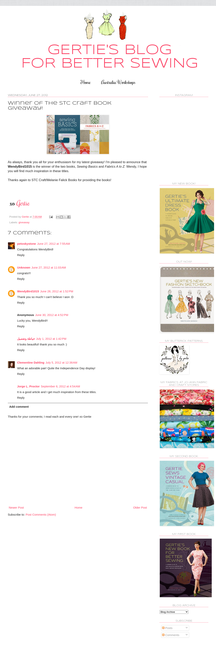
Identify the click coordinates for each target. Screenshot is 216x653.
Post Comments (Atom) (41, 514)
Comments (170, 635)
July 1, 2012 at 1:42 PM (51, 338)
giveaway (23, 222)
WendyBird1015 (28, 291)
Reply (21, 255)
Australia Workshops (118, 82)
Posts (167, 628)
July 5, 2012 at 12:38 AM (61, 362)
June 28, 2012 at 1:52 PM (56, 291)
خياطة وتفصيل (26, 338)
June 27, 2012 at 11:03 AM (49, 267)
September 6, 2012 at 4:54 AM (60, 386)
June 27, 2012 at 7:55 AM (53, 243)
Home (85, 82)
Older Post (140, 507)
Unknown (23, 267)
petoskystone (26, 243)
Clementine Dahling (30, 362)
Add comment (19, 406)
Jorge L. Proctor (28, 386)
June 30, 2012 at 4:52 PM (51, 315)
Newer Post (16, 507)
